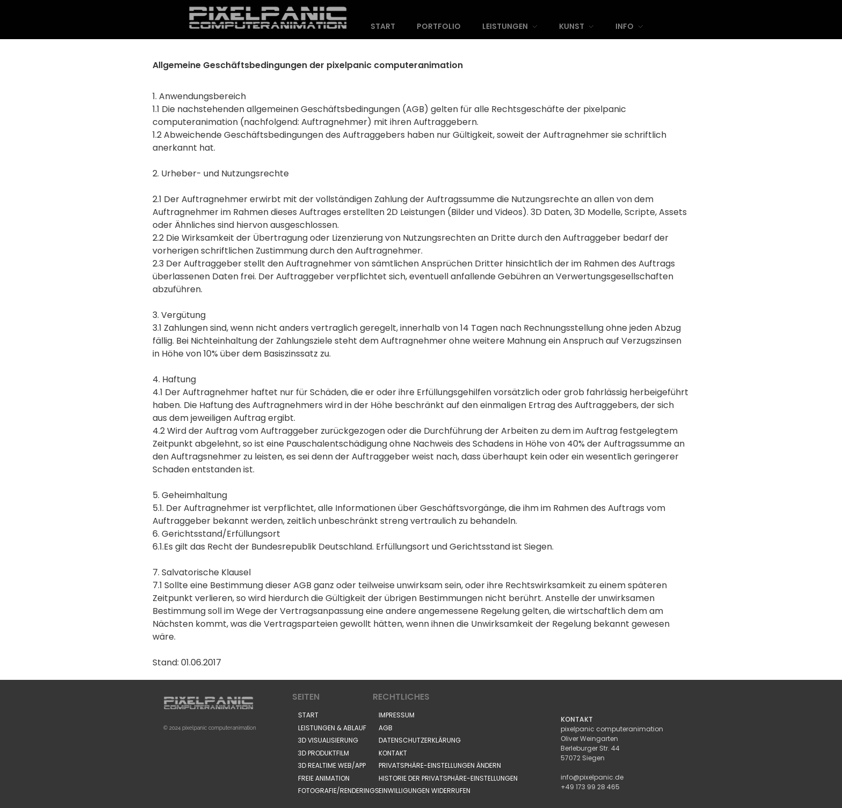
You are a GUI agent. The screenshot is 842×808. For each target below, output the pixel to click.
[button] (440, 765)
